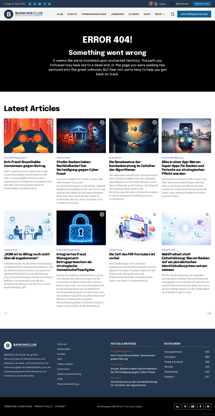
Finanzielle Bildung (172, 157)
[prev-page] (6, 313)
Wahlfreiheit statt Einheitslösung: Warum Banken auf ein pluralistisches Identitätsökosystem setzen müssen (185, 262)
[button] (172, 14)
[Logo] (27, 345)
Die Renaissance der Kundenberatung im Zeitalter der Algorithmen (132, 166)
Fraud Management (15, 157)
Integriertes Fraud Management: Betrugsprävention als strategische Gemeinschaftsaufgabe (76, 262)
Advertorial (63, 157)
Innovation (115, 157)
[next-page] (208, 313)
